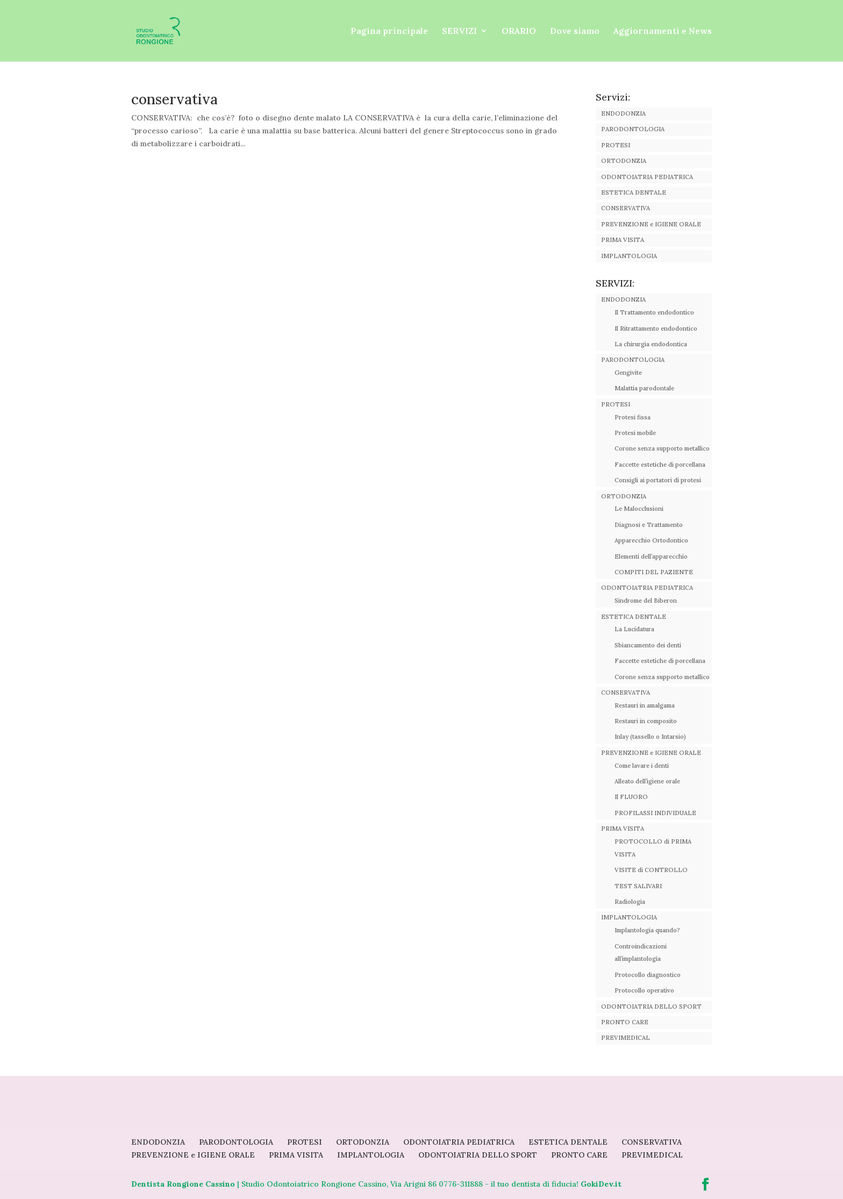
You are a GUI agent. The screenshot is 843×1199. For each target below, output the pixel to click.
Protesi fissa (633, 417)
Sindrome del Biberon (646, 600)
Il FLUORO (631, 797)
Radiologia (630, 901)
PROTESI (615, 145)
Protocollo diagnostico (648, 975)
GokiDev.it (601, 1184)
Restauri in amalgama (645, 705)
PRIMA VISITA (622, 240)
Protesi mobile (635, 433)
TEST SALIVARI (638, 886)
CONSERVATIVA (625, 208)
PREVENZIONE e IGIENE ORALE (651, 224)
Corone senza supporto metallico (662, 448)
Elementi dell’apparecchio (651, 556)
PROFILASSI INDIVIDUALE (655, 813)
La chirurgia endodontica (651, 344)
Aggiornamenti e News (662, 31)
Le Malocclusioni (639, 508)
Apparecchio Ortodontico (651, 540)
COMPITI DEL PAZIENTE (654, 572)
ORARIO (519, 31)
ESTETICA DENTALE (633, 192)
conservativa (174, 99)
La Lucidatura (634, 629)
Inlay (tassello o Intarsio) (650, 736)
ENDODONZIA (623, 113)
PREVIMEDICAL (625, 1037)
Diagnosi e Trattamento (649, 525)
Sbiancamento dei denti (648, 645)
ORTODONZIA (623, 161)
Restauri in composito (646, 721)
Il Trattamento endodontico (654, 312)
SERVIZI (459, 31)
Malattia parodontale (644, 388)
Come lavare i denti (642, 765)
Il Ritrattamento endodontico (656, 328)
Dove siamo (574, 31)
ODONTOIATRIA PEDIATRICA (647, 177)
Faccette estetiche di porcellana (660, 464)
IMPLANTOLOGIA (629, 256)
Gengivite (628, 372)
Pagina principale (389, 31)
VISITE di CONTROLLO (651, 870)
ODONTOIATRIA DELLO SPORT (651, 1006)
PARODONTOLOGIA (633, 129)
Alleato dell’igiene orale (647, 781)
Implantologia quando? (647, 930)
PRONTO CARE (624, 1022)
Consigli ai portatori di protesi (658, 480)
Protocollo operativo (644, 990)
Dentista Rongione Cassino (183, 1184)
